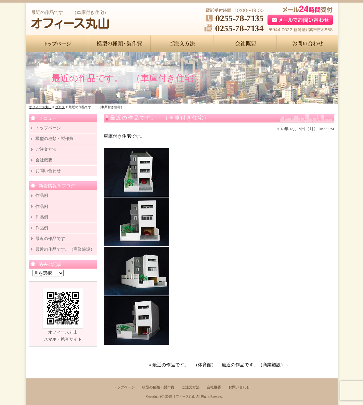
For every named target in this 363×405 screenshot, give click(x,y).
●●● (57, 43)
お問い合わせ (48, 170)
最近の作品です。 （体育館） (184, 364)
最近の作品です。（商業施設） (253, 364)
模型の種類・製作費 (54, 138)
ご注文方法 (46, 149)
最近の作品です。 (52, 238)
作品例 (41, 195)
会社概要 (43, 160)
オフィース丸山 (184, 396)
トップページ (48, 127)
